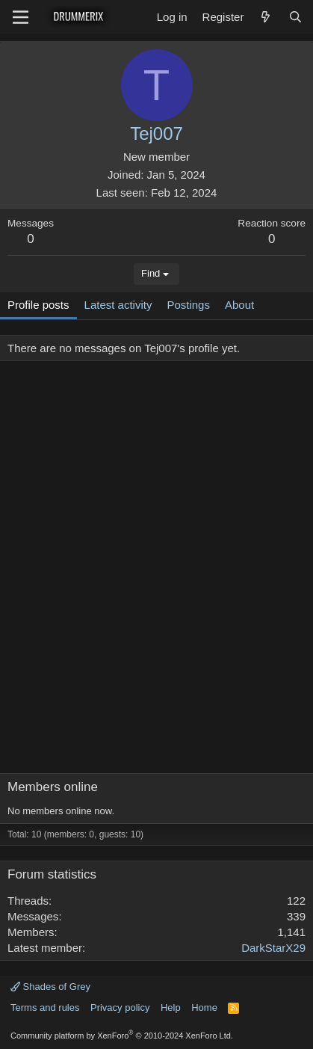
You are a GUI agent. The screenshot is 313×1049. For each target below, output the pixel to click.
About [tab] (239, 304)
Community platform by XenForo (121, 1035)
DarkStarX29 (273, 947)
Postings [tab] (188, 304)
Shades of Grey (50, 986)
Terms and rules (44, 1007)
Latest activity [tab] (118, 304)
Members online (52, 787)
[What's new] (265, 17)
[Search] (295, 17)
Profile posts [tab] (38, 304)
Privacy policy (119, 1007)
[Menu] (20, 17)
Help (171, 1007)
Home (204, 1007)
